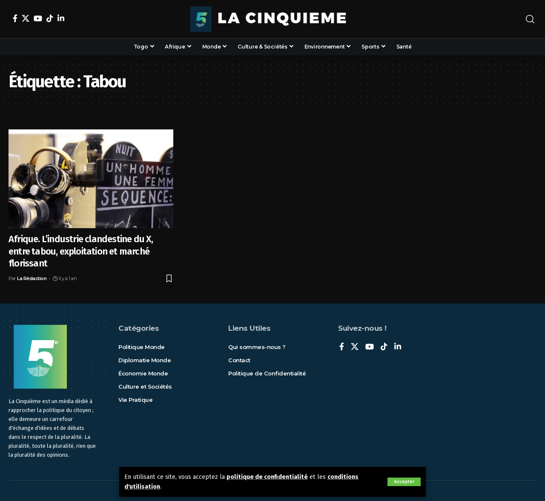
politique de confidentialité (267, 477)
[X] (26, 18)
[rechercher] (530, 19)
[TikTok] (49, 18)
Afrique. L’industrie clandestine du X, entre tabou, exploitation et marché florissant (81, 251)
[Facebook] (15, 18)
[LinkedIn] (60, 18)
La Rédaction (31, 278)
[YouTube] (38, 18)
